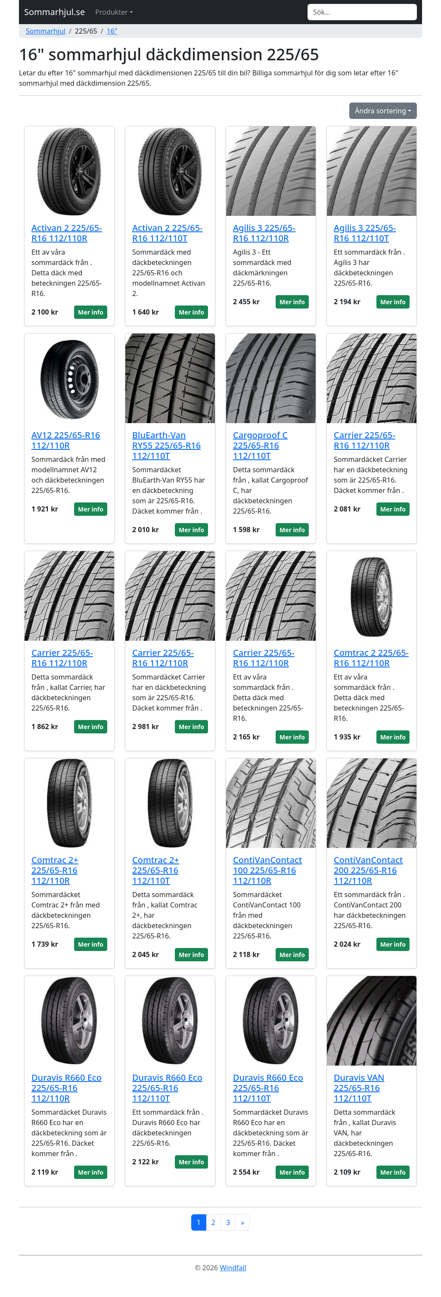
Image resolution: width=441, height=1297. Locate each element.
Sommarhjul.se (54, 12)
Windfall (233, 1267)
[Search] (362, 12)
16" (112, 31)
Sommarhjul (45, 31)
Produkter (111, 12)
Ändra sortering (380, 110)
